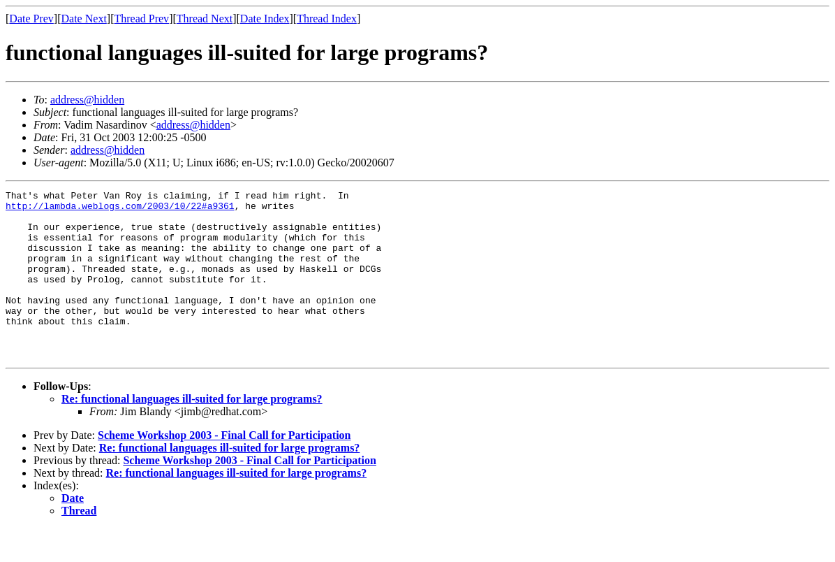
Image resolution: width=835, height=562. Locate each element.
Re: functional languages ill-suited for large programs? (192, 432)
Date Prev (31, 18)
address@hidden (87, 100)
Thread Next (204, 18)
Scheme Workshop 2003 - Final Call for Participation (224, 469)
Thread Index (327, 18)
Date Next (84, 18)
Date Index (265, 18)
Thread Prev (141, 18)
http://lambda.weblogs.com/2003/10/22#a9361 (120, 209)
